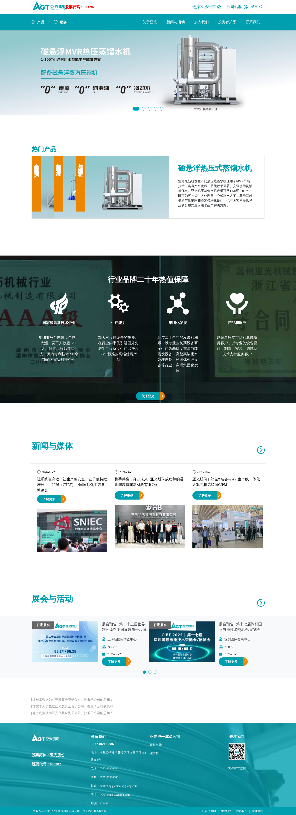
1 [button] (136, 109)
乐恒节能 (156, 745)
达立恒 (154, 753)
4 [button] (155, 109)
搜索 (257, 7)
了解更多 (49, 499)
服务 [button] (63, 22)
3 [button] (149, 109)
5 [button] (161, 109)
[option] (148, 72)
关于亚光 (148, 396)
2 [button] (143, 109)
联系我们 (253, 22)
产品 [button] (40, 22)
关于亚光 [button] (149, 22)
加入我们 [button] (201, 22)
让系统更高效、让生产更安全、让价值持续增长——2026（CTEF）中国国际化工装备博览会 (72, 484)
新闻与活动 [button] (175, 22)
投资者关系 (227, 22)
